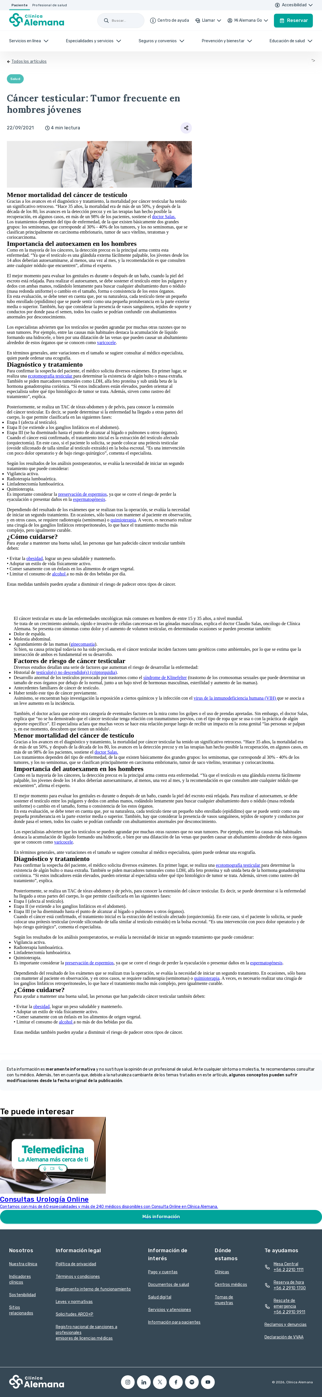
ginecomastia (83, 644)
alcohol (59, 573)
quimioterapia (123, 519)
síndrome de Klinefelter (165, 677)
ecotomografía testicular (50, 376)
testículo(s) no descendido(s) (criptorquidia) (76, 672)
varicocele (106, 342)
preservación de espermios (82, 494)
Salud (15, 79)
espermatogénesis (89, 499)
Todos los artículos (29, 61)
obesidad (34, 558)
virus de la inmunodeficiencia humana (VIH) (235, 698)
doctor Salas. (164, 216)
